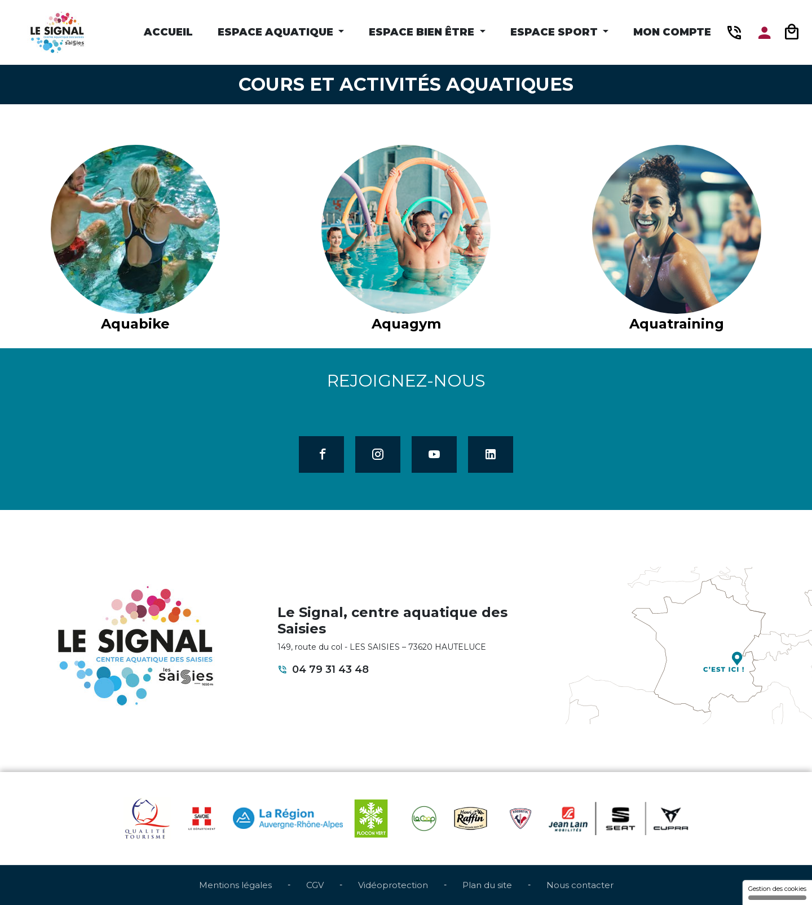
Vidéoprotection (393, 885)
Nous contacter (580, 885)
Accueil (168, 32)
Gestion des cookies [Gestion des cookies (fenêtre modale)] (777, 892)
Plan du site (487, 885)
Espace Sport (555, 32)
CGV (315, 885)
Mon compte (672, 32)
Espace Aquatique (277, 32)
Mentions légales (235, 885)
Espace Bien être (423, 32)
